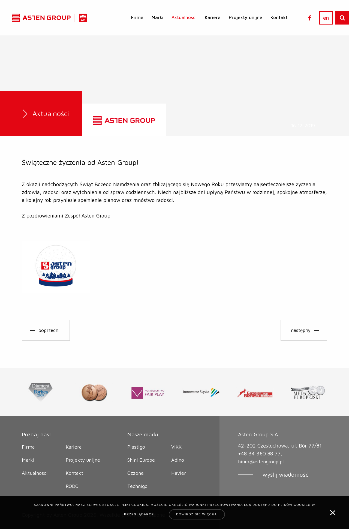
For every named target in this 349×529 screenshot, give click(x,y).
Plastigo (136, 447)
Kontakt (279, 17)
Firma (137, 17)
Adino (178, 460)
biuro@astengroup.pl (262, 461)
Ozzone (135, 473)
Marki (157, 17)
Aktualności (184, 17)
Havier (178, 473)
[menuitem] (137, 17)
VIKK (176, 447)
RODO (73, 486)
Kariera (213, 17)
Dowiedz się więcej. (197, 514)
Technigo (138, 486)
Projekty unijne (245, 17)
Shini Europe (142, 460)
